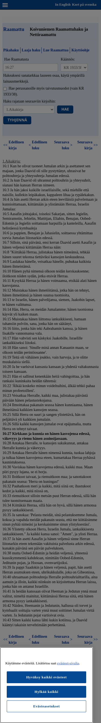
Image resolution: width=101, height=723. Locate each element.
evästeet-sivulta (68, 663)
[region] (46, 685)
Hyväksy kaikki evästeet (46, 677)
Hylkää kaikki (46, 692)
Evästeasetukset (46, 706)
